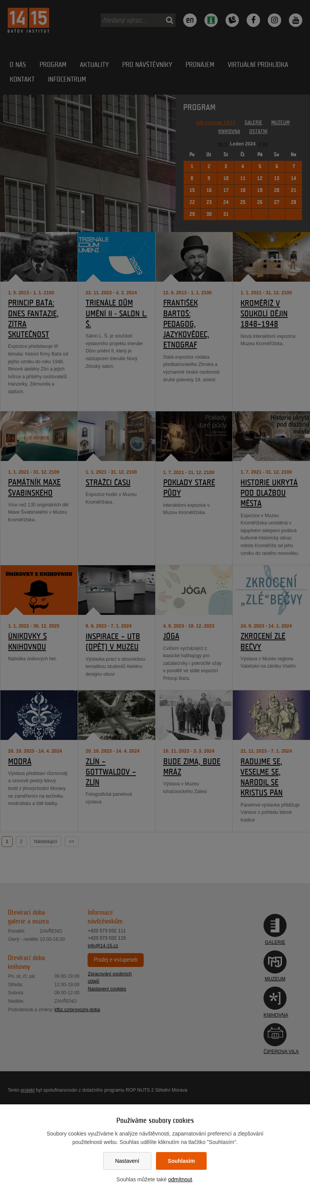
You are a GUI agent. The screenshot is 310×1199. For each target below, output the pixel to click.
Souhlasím (181, 1161)
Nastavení (127, 1161)
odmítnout (180, 1179)
